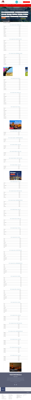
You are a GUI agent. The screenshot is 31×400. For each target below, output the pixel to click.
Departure (2, 13)
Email (10, 15)
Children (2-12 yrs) (19, 13)
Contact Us (10, 396)
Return (7, 13)
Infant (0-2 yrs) (24, 13)
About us (3, 395)
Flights (2, 394)
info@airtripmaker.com (19, 395)
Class (1, 15)
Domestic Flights (11, 395)
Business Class (10, 394)
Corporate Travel (4, 396)
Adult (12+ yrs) (13, 13)
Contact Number (21, 15)
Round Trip (2, 10)
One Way (6, 10)
